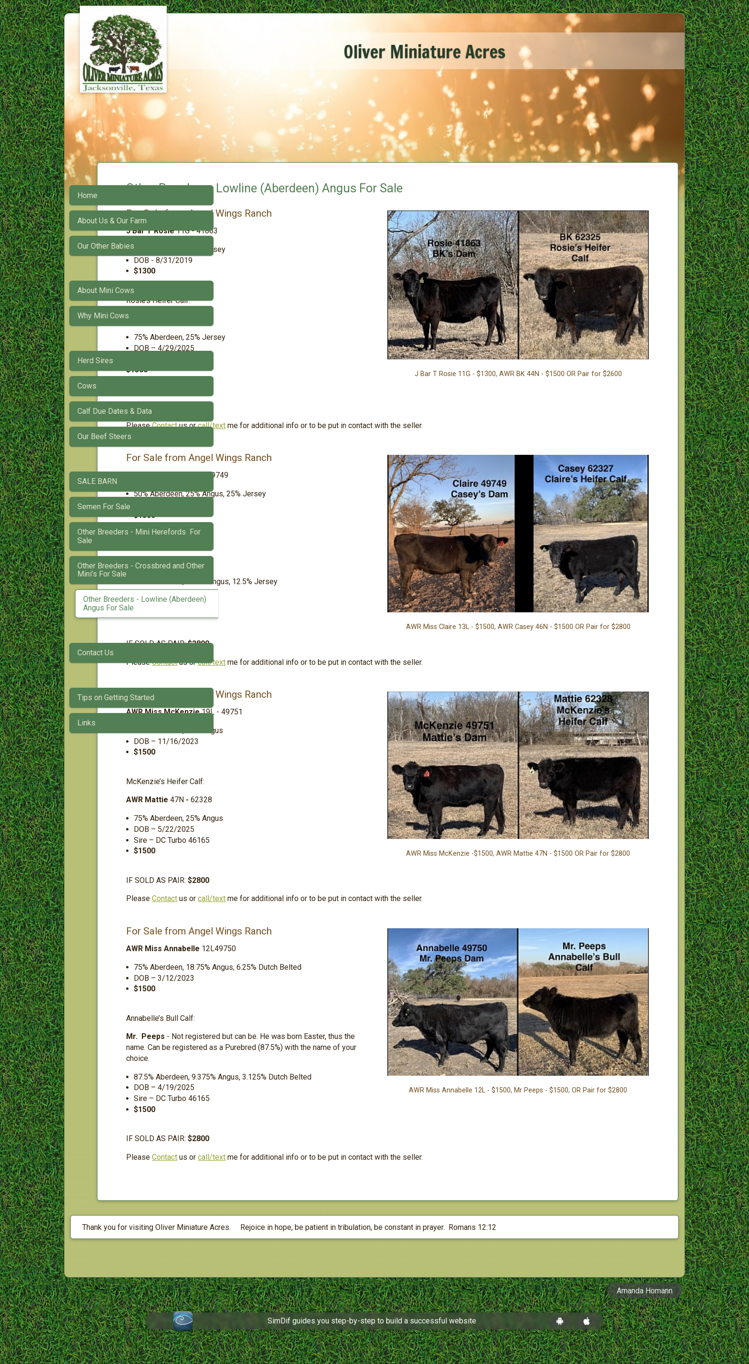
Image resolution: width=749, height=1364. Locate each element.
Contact (286, 425)
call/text (333, 425)
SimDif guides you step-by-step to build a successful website (372, 1331)
